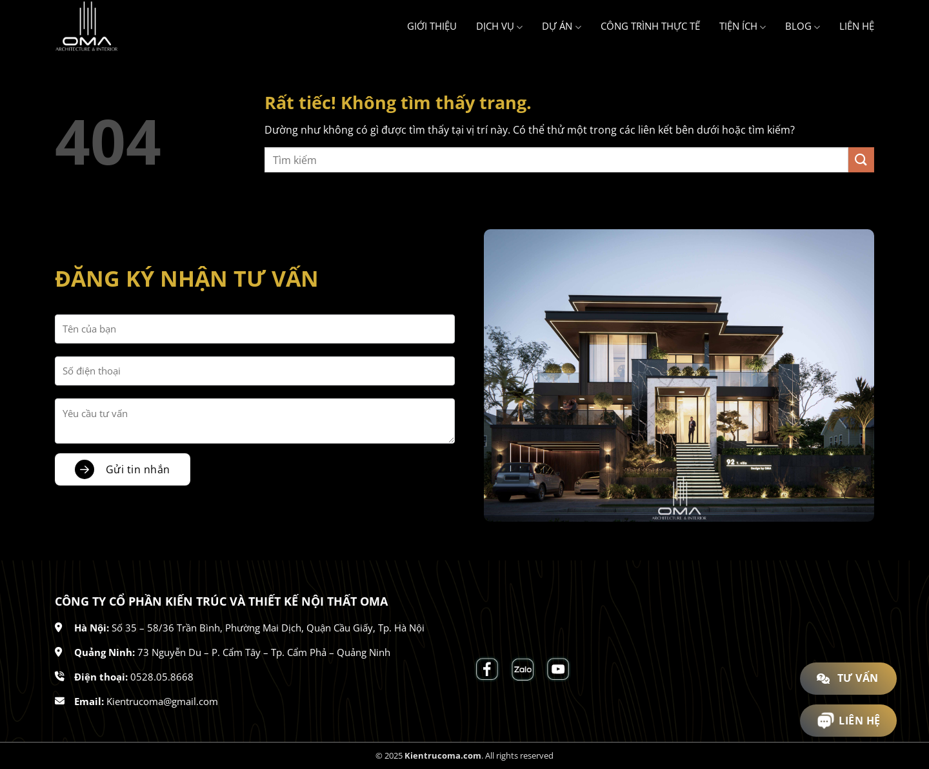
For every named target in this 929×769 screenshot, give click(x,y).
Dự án (561, 26)
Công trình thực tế (650, 25)
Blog (802, 26)
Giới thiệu (432, 25)
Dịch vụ (499, 26)
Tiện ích (742, 26)
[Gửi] (861, 159)
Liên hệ (856, 25)
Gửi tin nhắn (138, 469)
